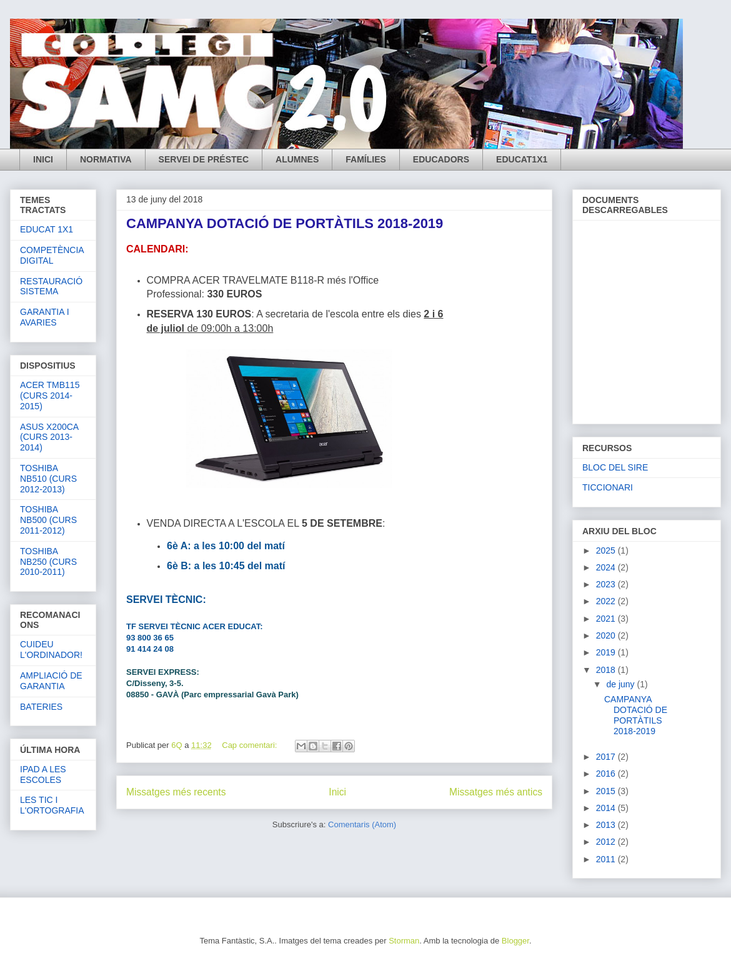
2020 (607, 635)
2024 (607, 567)
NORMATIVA (106, 159)
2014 (607, 808)
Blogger (515, 940)
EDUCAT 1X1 (46, 229)
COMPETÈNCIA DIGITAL (52, 255)
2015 (607, 791)
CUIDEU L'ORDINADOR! (51, 649)
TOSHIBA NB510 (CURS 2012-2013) (48, 478)
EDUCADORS (441, 159)
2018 (607, 670)
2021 (607, 619)
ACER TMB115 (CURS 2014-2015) (49, 395)
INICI (43, 159)
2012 (607, 842)
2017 (607, 757)
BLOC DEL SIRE (615, 467)
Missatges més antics (495, 792)
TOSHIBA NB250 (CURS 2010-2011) (48, 561)
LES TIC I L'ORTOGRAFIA (52, 805)
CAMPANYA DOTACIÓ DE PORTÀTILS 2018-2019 (284, 223)
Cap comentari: (250, 745)
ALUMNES (297, 159)
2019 (607, 652)
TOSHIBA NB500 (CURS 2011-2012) (48, 519)
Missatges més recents (176, 792)
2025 (607, 550)
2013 (607, 825)
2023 (607, 584)
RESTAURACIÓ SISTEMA (51, 286)
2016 (607, 774)
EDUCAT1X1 (521, 159)
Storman (404, 940)
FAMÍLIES (366, 159)
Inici (337, 792)
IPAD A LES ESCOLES (43, 774)
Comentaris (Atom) (362, 824)
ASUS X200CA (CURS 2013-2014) (49, 437)
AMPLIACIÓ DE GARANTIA (51, 680)
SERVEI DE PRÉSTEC (204, 159)
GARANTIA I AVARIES (44, 317)
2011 (607, 859)
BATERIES (41, 707)
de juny (621, 684)
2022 (607, 601)
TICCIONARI (607, 487)
